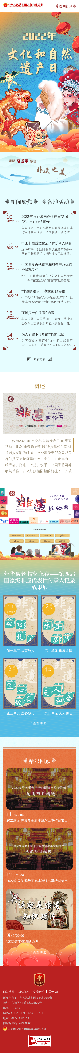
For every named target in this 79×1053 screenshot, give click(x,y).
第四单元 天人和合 (58, 713)
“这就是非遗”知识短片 (22, 941)
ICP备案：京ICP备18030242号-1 (23, 1013)
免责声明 (38, 991)
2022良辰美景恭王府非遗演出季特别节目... (38, 820)
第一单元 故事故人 (21, 651)
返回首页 (65, 6)
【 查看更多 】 (40, 723)
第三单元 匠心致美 (21, 713)
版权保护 (23, 991)
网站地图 (8, 991)
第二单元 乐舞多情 (58, 651)
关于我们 (54, 991)
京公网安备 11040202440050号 (27, 1029)
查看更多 (40, 359)
